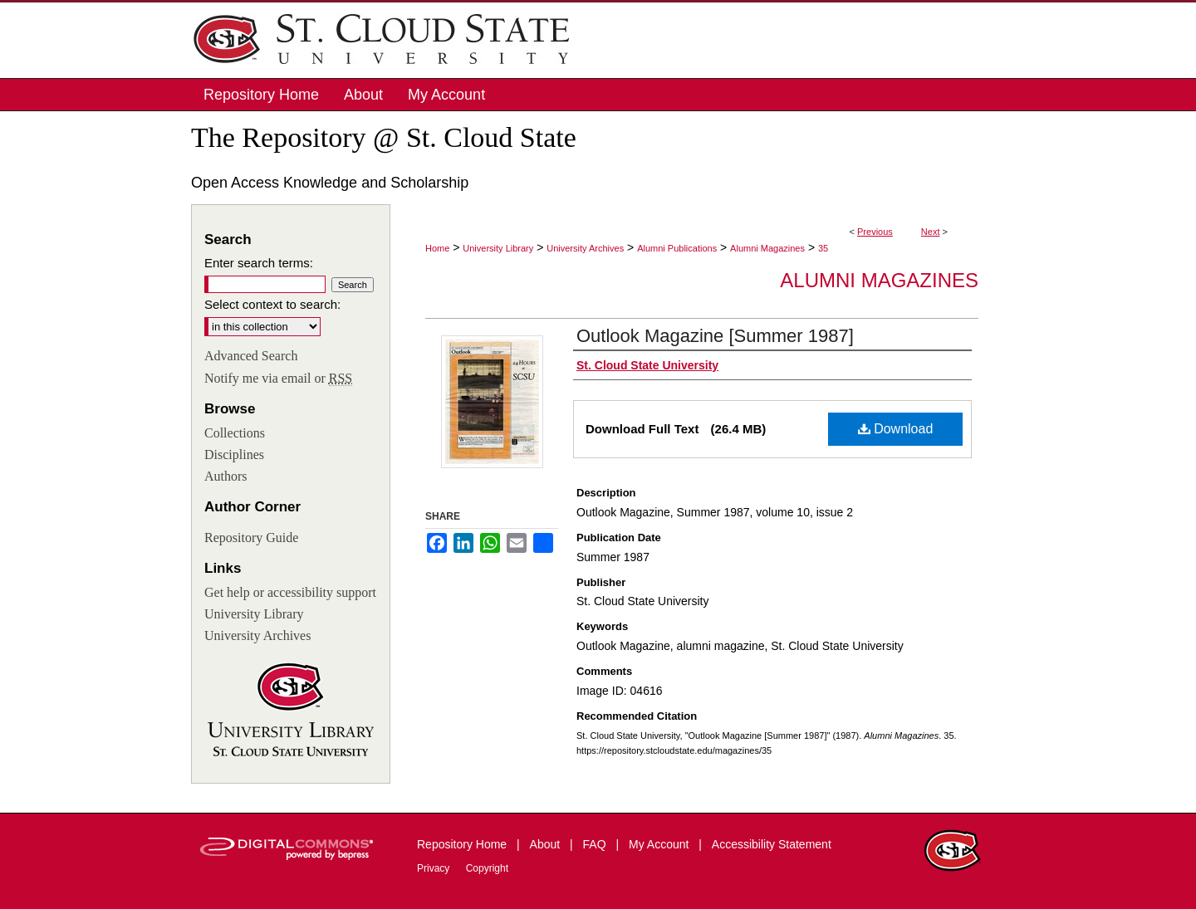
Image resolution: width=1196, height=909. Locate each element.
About (546, 844)
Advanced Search (250, 356)
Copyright (487, 868)
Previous (875, 232)
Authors (226, 476)
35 (823, 248)
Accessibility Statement (771, 844)
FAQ (596, 844)
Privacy (435, 868)
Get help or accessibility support (290, 592)
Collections (234, 433)
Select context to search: (272, 304)
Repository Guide (251, 537)
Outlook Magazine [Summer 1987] (715, 335)
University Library (498, 248)
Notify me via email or (278, 378)
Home (437, 248)
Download (896, 429)
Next (930, 232)
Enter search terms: (258, 263)
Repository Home (463, 844)
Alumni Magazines (767, 248)
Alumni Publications (677, 248)
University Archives (585, 248)
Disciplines (234, 454)
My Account (660, 844)
